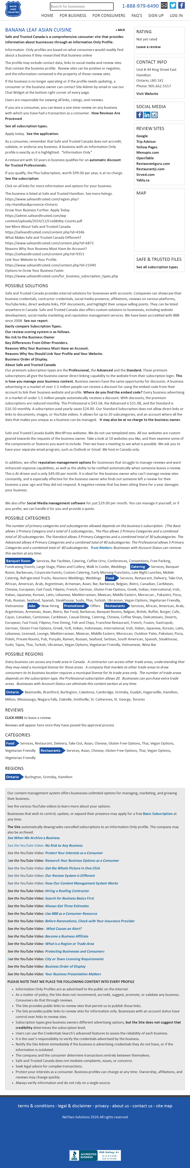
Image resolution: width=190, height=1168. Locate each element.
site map (164, 1105)
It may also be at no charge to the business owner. (140, 420)
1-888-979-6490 (140, 6)
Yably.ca (142, 180)
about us (120, 1105)
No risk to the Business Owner (30, 337)
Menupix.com (147, 152)
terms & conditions (36, 1105)
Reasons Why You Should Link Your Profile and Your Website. (54, 354)
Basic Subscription (158, 814)
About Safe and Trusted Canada (30, 365)
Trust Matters (100, 548)
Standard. (134, 370)
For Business (73, 15)
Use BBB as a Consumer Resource (71, 913)
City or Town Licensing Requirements (74, 959)
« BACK (120, 30)
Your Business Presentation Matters (73, 974)
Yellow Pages (147, 147)
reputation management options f (65, 462)
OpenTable (145, 158)
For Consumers (108, 15)
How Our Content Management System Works (81, 883)
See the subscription (22, 178)
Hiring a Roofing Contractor (67, 891)
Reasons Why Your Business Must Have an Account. (47, 348)
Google (142, 136)
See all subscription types (157, 267)
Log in (176, 15)
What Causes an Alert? (63, 929)
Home (47, 15)
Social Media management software (56, 503)
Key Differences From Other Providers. (36, 343)
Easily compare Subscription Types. (34, 326)
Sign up (156, 15)
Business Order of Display (65, 966)
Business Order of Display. (27, 359)
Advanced (105, 370)
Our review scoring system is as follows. (37, 332)
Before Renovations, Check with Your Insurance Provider (90, 921)
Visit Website (147, 94)
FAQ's (136, 15)
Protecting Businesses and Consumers (74, 951)
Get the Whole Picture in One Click (72, 868)
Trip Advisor (146, 141)
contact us (142, 1105)
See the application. (43, 134)
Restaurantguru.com (153, 164)
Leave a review (148, 47)
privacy (102, 1105)
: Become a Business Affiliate (65, 936)
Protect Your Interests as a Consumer (74, 853)
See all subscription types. (26, 126)
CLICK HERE (14, 718)
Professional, (79, 370)
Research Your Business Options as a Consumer (82, 860)
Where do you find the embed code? (113, 392)
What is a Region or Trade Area (69, 944)
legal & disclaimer (75, 1105)
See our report (36, 321)
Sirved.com (145, 175)
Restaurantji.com (150, 169)
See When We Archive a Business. (33, 838)
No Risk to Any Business (63, 845)
